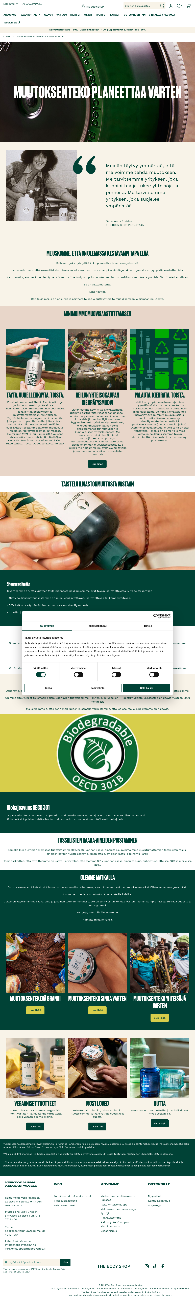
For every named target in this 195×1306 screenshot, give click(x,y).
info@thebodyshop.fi (18, 1244)
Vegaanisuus (109, 1230)
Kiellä (48, 688)
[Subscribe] (65, 1262)
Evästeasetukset (64, 1205)
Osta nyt (35, 1126)
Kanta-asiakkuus (159, 1200)
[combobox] (144, 5)
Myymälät (154, 1196)
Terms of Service (16, 1272)
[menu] (97, 19)
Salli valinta (98, 688)
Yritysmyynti (156, 1205)
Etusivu (6, 36)
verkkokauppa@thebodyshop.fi (25, 1248)
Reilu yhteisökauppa (114, 1204)
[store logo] (87, 6)
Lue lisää (97, 464)
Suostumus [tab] (47, 625)
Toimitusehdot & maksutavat (72, 1196)
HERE (169, 1295)
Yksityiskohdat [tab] (97, 625)
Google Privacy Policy (56, 1269)
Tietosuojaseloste (65, 1200)
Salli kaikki (146, 688)
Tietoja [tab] (148, 625)
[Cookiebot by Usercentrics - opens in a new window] (155, 616)
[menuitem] (10, 15)
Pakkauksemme (111, 1217)
